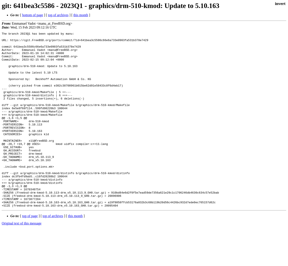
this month (80, 15)
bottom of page (32, 15)
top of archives (58, 15)
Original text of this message (21, 258)
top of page (30, 251)
